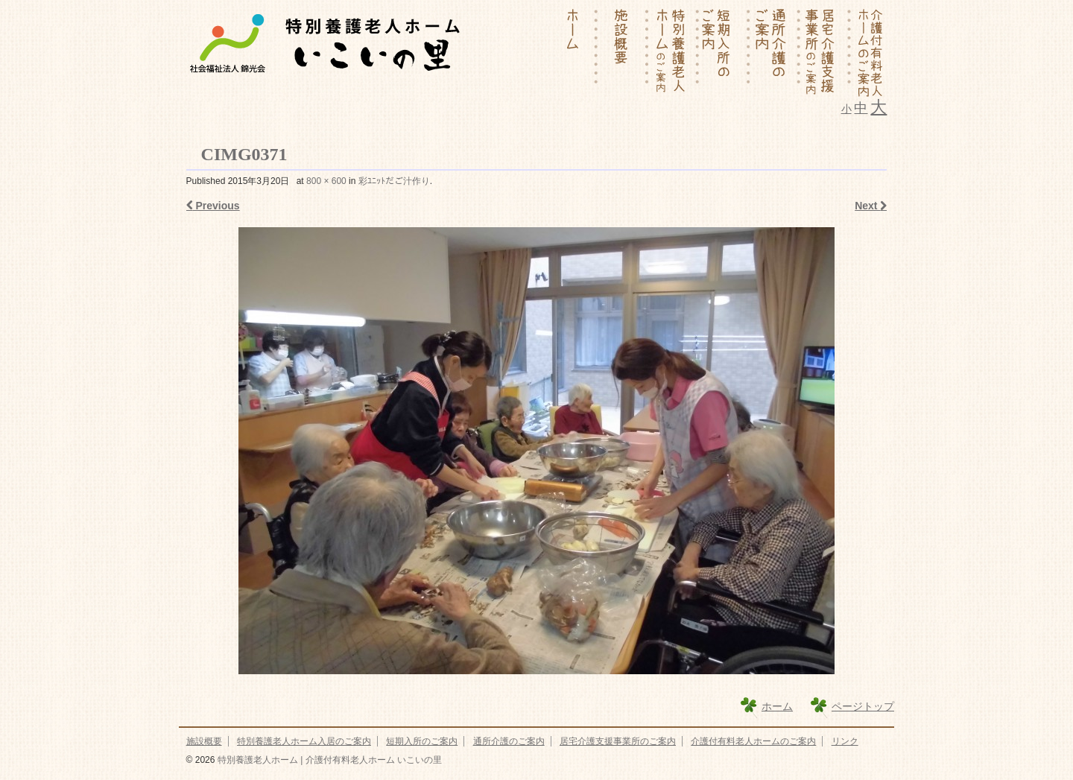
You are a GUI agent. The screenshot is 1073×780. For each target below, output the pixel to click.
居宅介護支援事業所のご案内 (618, 741)
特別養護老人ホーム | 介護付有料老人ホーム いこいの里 (328, 760)
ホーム (777, 706)
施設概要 (204, 741)
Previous (213, 206)
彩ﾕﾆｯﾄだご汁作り (394, 181)
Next (871, 206)
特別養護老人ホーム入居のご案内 (304, 741)
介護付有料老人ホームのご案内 (753, 741)
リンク (845, 741)
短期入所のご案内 (422, 741)
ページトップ (863, 706)
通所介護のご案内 (509, 741)
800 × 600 (326, 181)
